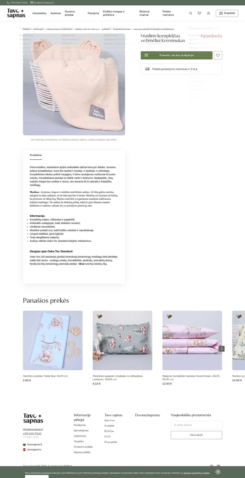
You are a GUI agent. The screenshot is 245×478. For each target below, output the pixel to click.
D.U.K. (107, 436)
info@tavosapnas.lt (42, 3)
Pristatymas (80, 425)
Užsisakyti (196, 435)
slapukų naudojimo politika (196, 473)
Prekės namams (168, 13)
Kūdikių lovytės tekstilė (87, 29)
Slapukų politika (82, 452)
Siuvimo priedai (70, 13)
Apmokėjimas (81, 430)
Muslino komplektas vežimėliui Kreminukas (154, 29)
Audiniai (56, 13)
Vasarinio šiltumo (121, 29)
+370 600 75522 (17, 3)
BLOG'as (109, 431)
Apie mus (109, 420)
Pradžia (26, 29)
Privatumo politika (83, 446)
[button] (227, 13)
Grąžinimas (80, 436)
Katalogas (38, 29)
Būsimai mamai (144, 13)
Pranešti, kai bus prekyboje (169, 55)
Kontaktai (109, 425)
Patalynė (93, 13)
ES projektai (110, 442)
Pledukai (106, 29)
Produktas (36, 155)
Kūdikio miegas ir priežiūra (114, 13)
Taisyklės (79, 441)
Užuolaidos (39, 13)
